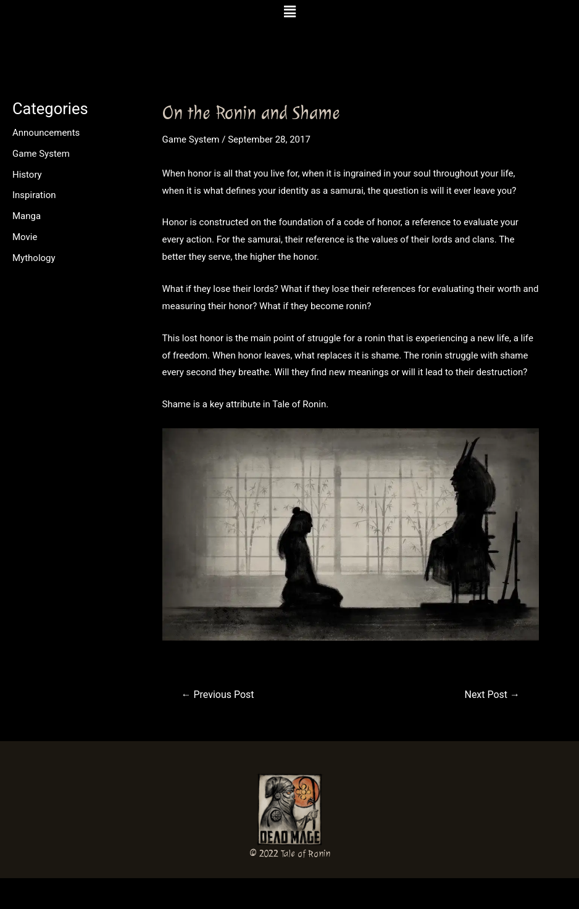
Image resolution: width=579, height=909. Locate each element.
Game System (41, 153)
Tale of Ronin (305, 854)
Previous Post (217, 695)
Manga (26, 216)
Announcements (46, 132)
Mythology (34, 258)
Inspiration (34, 195)
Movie (24, 237)
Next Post (492, 695)
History (27, 174)
